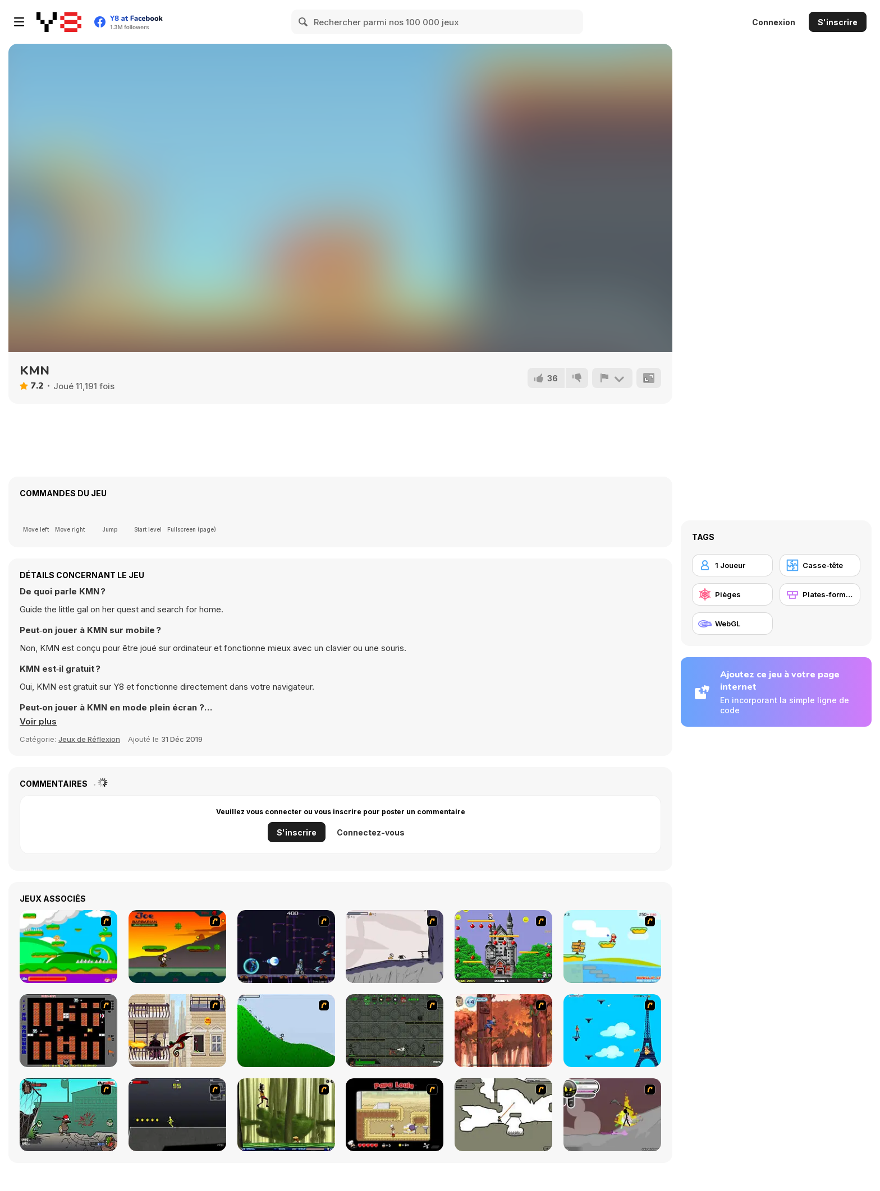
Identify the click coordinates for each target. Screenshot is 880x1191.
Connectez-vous (371, 832)
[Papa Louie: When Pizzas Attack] (394, 1114)
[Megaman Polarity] (286, 946)
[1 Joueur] (732, 565)
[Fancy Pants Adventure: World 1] (394, 946)
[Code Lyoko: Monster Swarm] (286, 1114)
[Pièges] (732, 594)
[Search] (303, 22)
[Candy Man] (68, 946)
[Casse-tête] (820, 565)
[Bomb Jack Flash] (503, 946)
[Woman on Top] (612, 1030)
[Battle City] (68, 1030)
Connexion (773, 22)
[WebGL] (732, 623)
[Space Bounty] (394, 1030)
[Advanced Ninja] (503, 1114)
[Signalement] (612, 378)
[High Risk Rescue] (177, 1030)
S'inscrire (838, 22)
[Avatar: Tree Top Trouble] (503, 1030)
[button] (38, 721)
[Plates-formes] (820, 594)
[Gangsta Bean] (68, 1114)
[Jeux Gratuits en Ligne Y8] (59, 22)
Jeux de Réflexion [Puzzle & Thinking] (89, 739)
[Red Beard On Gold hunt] (612, 946)
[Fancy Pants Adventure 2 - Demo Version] (286, 1030)
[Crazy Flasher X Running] (177, 1114)
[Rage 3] (612, 1114)
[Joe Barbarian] (177, 946)
